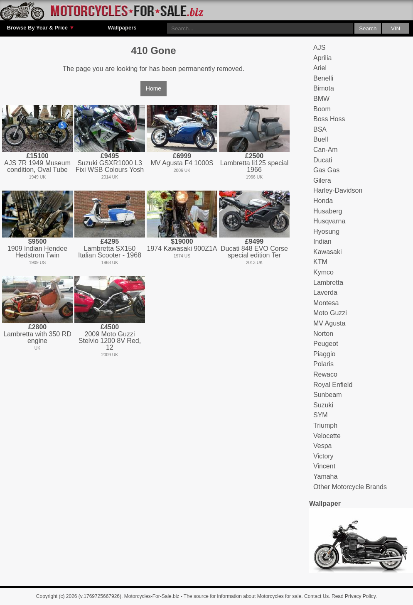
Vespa (322, 445)
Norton (323, 333)
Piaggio (324, 354)
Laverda (325, 292)
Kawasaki (327, 251)
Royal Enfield (332, 384)
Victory (323, 456)
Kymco (323, 272)
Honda (323, 200)
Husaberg (327, 211)
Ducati (322, 160)
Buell (320, 139)
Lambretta (328, 282)
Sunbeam (327, 394)
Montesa (326, 302)
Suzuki (323, 405)
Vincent (324, 466)
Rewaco (325, 374)
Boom (322, 109)
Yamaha (325, 476)
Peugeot (325, 343)
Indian (322, 241)
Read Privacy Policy (354, 596)
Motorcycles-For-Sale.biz (151, 596)
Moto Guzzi (330, 312)
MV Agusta (329, 323)
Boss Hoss (329, 118)
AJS (319, 47)
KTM (320, 261)
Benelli (323, 78)
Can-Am (325, 149)
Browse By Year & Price (41, 28)
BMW (321, 98)
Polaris (323, 363)
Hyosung (326, 231)
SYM (320, 415)
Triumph (325, 425)
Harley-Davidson (337, 190)
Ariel (320, 67)
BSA (320, 129)
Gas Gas (326, 170)
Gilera (322, 180)
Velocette (327, 435)
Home (153, 88)
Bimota (323, 88)
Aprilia (322, 57)
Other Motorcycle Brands (350, 486)
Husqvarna (329, 221)
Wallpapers (122, 27)
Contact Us (316, 596)
